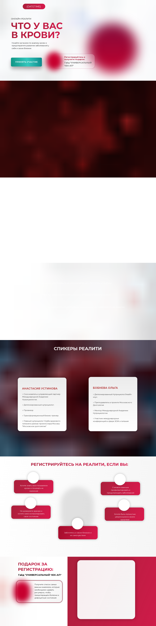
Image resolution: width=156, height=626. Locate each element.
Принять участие (26, 62)
